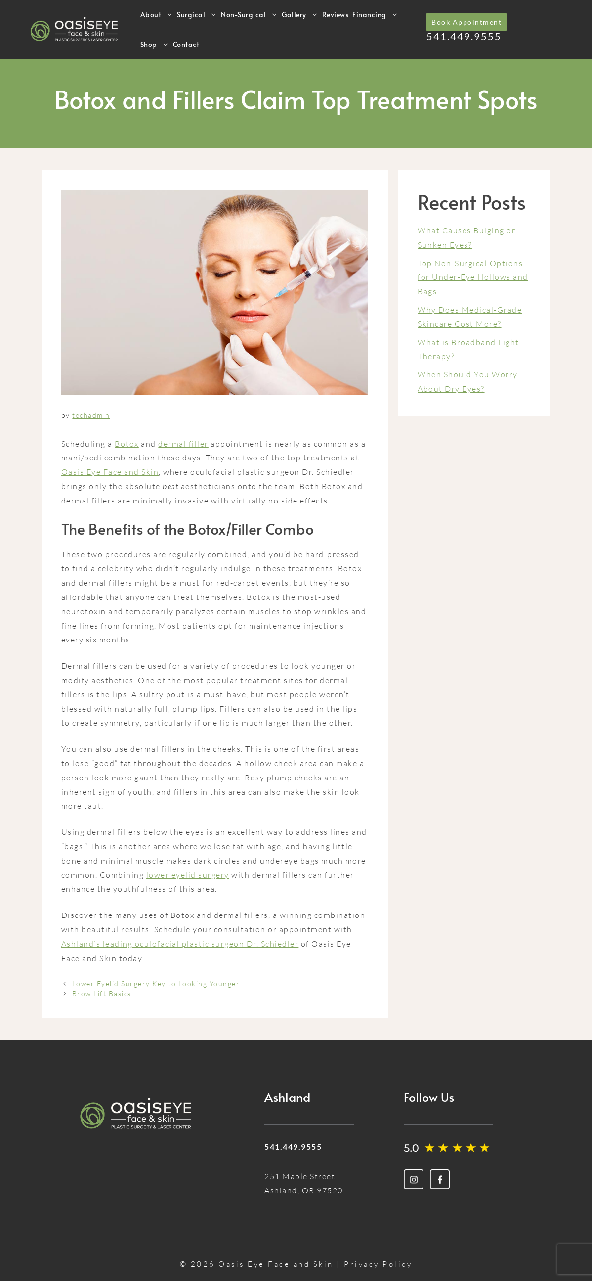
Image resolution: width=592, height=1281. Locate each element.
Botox (127, 444)
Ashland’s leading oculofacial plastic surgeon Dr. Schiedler (180, 944)
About (156, 15)
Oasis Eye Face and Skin (110, 472)
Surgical (197, 15)
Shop (154, 44)
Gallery (300, 15)
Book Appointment (466, 22)
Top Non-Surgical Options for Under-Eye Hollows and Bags (473, 277)
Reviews (335, 14)
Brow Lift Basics (101, 993)
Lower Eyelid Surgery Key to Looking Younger (156, 983)
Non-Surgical (249, 15)
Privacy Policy (378, 1264)
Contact (186, 44)
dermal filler (183, 444)
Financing (375, 15)
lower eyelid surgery (187, 875)
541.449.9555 (464, 36)
